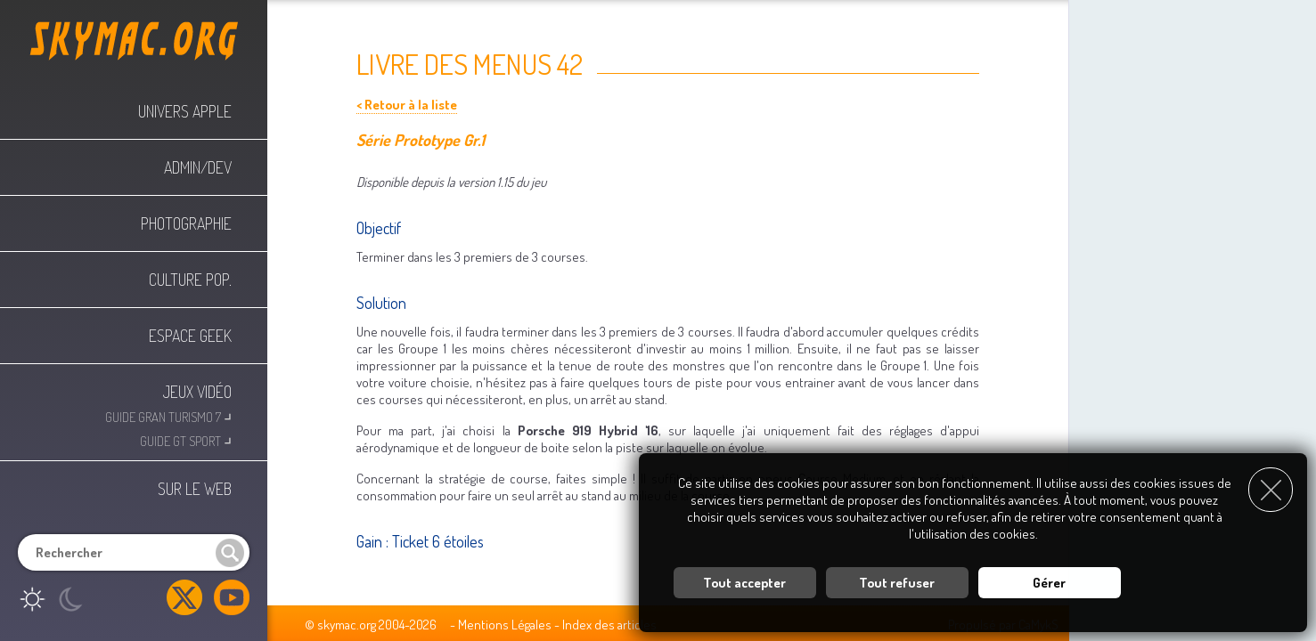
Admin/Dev (198, 167)
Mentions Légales (505, 624)
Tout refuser (897, 582)
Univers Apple (185, 111)
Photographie (186, 223)
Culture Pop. (190, 279)
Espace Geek (190, 335)
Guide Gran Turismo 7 (168, 415)
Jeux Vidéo (197, 392)
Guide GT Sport (186, 439)
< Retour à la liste (406, 104)
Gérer (1049, 582)
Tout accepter (744, 582)
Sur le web (195, 489)
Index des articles (609, 624)
